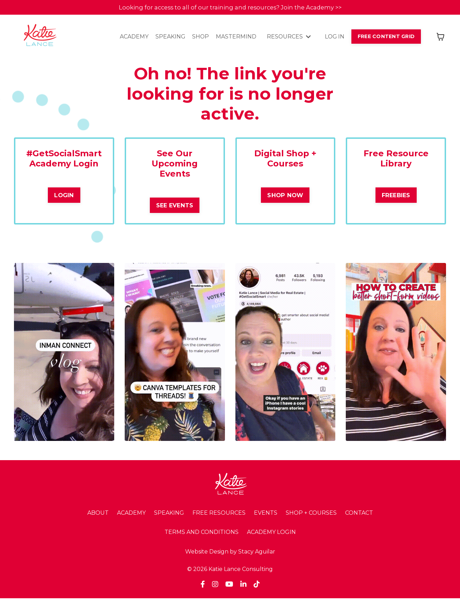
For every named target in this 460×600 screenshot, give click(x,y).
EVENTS (265, 514)
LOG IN (333, 37)
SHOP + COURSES (311, 514)
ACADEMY (131, 37)
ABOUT (98, 514)
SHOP (198, 37)
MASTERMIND (234, 37)
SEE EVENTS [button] (175, 206)
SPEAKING (168, 37)
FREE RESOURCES (219, 514)
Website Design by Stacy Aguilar (230, 553)
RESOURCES (287, 37)
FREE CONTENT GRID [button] (386, 37)
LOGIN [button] (64, 196)
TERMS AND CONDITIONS (202, 534)
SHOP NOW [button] (285, 196)
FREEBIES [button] (396, 196)
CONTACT (359, 514)
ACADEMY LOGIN (271, 534)
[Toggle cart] (440, 37)
